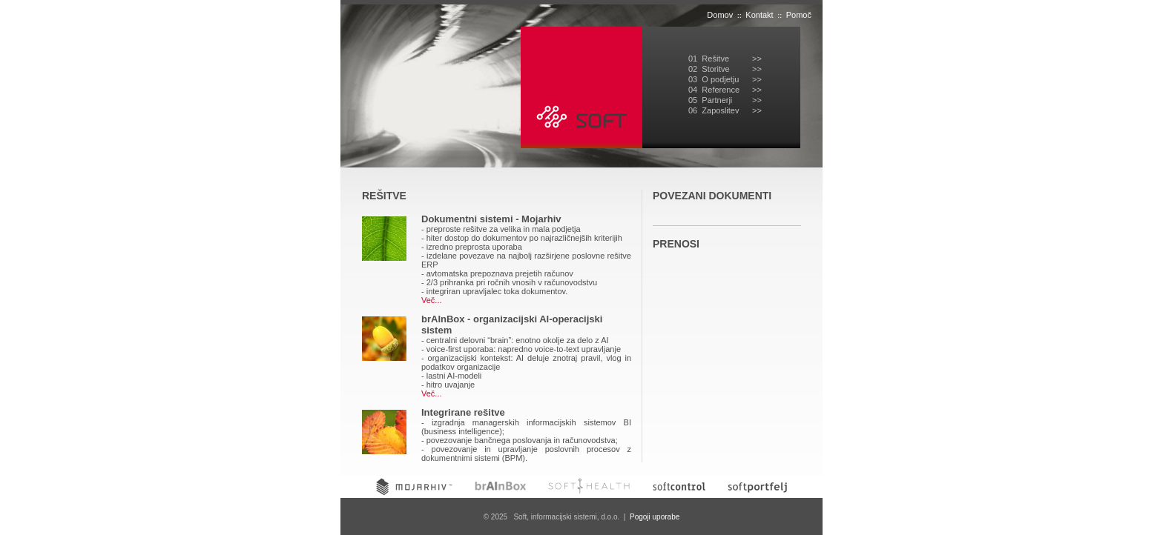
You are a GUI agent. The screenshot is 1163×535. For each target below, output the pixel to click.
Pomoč (798, 14)
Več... (431, 300)
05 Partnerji (710, 100)
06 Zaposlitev (713, 110)
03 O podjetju (713, 79)
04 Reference (713, 89)
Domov (720, 14)
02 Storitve (709, 68)
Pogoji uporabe (654, 517)
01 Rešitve (708, 58)
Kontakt (759, 14)
